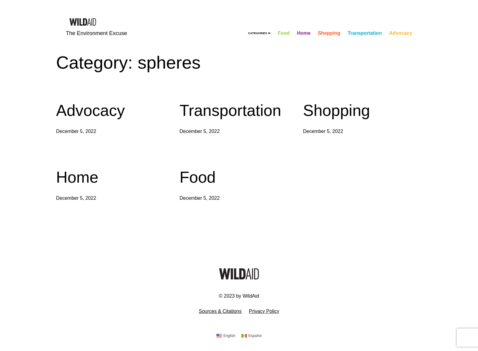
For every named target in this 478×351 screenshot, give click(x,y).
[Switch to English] (225, 336)
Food (198, 177)
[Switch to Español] (251, 336)
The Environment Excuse (96, 33)
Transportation (230, 110)
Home (77, 177)
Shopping (336, 110)
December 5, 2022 (76, 131)
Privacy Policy (264, 311)
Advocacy (90, 110)
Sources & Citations (220, 311)
